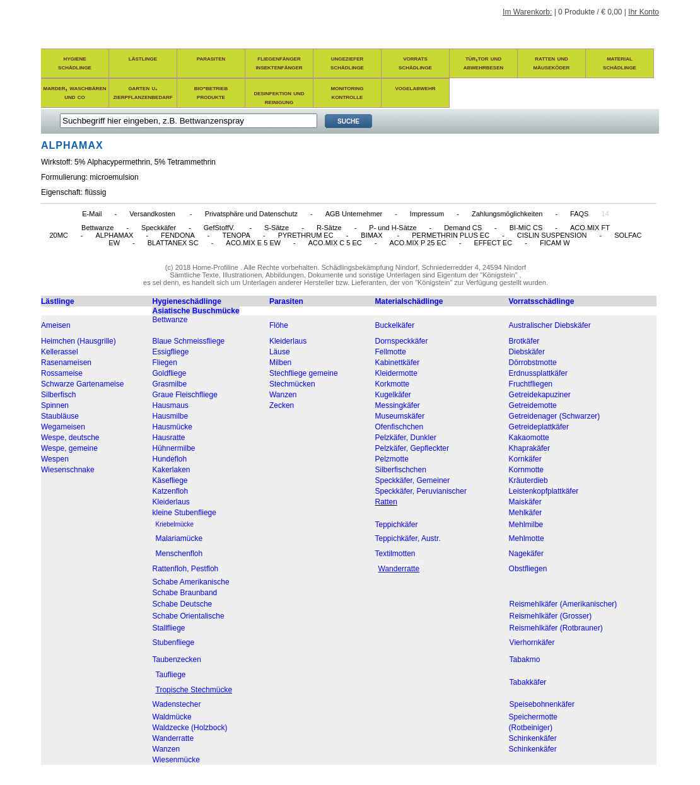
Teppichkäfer (396, 524)
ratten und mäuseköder (552, 62)
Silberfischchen (400, 469)
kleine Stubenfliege (184, 512)
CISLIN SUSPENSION (552, 235)
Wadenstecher (177, 704)
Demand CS (463, 227)
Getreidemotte (533, 405)
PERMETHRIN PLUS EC (450, 235)
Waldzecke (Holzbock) (190, 727)
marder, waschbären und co (75, 92)
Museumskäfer (400, 416)
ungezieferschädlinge (347, 62)
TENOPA (236, 235)
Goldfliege (170, 373)
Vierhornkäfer (532, 642)
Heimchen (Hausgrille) (78, 341)
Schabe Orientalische (189, 616)
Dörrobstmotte (533, 362)
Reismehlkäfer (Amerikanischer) (563, 604)
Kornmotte (526, 469)
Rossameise (62, 373)
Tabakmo (525, 659)
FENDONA (178, 235)
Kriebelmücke (175, 524)
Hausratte (169, 437)
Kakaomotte (529, 437)
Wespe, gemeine (69, 448)
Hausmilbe (171, 416)
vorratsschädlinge (415, 62)
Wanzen (283, 394)
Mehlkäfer (525, 512)
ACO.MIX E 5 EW (253, 243)
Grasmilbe (170, 384)
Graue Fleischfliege (185, 394)
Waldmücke (172, 716)
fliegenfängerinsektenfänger (278, 62)
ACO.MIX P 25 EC (417, 243)
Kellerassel (59, 351)
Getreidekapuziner (540, 394)
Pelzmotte (392, 459)
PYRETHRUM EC (306, 235)
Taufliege (171, 674)
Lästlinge (57, 301)
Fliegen (165, 362)
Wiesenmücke (176, 759)
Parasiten (286, 301)
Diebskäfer (527, 351)
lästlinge (143, 58)
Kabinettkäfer (397, 362)
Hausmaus (171, 405)
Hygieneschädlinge (187, 301)
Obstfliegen (528, 568)
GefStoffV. (220, 227)
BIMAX (372, 235)
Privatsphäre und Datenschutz (251, 214)
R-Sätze (329, 227)
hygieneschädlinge (74, 62)
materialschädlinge (619, 62)
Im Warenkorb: (527, 12)
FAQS (579, 214)
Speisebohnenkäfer (542, 704)
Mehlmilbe (526, 524)
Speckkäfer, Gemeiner (412, 480)
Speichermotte (533, 716)
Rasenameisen (66, 362)
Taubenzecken (177, 659)
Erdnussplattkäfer (538, 373)
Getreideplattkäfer (539, 426)
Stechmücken (292, 384)
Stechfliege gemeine (303, 373)
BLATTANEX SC (173, 243)
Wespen (55, 459)
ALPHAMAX (114, 235)
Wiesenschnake (68, 469)
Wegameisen (63, 426)
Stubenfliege (174, 642)
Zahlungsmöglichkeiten (507, 214)
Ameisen (56, 325)
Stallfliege (169, 628)
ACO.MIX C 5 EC (335, 243)
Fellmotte (390, 351)
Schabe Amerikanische (191, 582)
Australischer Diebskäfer (550, 325)
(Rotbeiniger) (530, 727)
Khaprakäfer (529, 448)
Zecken (281, 405)
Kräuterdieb (528, 480)
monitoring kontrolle (347, 92)
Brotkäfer (524, 341)
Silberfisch (58, 394)
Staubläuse (60, 416)
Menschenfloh (179, 553)
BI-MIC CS (526, 227)
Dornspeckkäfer (401, 341)
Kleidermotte (396, 373)
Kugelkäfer (393, 394)
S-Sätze (276, 227)
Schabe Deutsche (183, 604)
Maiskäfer (525, 501)
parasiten (211, 58)
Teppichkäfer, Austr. (408, 538)
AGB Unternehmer (353, 214)
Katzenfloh (171, 491)
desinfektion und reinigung (279, 97)
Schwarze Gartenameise (82, 384)
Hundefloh (170, 459)
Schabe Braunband (185, 592)
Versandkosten (153, 214)
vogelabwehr (415, 87)
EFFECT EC (493, 243)
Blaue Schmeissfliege (189, 341)
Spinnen (55, 405)
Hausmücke (172, 426)
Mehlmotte (526, 538)
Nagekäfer (526, 553)
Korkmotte (392, 384)
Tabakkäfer (528, 682)
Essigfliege (171, 351)
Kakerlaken (171, 469)
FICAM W (555, 243)
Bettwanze (97, 227)
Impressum (427, 214)
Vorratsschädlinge (542, 301)
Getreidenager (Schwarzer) (554, 416)
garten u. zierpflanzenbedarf (142, 92)
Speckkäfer (158, 227)
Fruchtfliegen (530, 384)
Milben (280, 362)
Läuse (279, 351)
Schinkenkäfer (533, 738)
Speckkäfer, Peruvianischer (421, 491)
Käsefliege (170, 480)
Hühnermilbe (174, 448)
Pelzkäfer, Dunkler (405, 437)
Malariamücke (179, 538)
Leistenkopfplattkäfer (544, 491)
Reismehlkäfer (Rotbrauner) (556, 628)
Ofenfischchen (399, 426)
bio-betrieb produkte (211, 92)
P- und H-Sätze (392, 227)
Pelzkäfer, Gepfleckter (412, 448)
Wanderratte (173, 738)
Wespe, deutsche (70, 437)
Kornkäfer (525, 459)
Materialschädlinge (409, 301)
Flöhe (278, 325)
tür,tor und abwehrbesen (484, 62)
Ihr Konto (643, 12)
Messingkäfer (397, 405)
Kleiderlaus (287, 341)
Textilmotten (395, 553)
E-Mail (92, 214)
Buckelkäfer (395, 325)
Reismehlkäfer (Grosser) (551, 616)
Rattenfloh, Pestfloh (186, 568)
